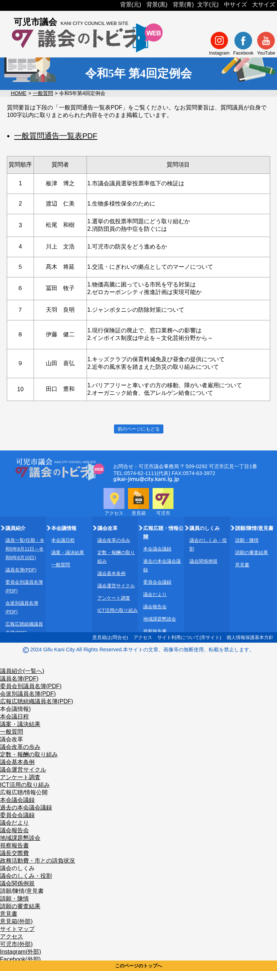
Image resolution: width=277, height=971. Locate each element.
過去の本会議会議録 (26, 807)
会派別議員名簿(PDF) (28, 694)
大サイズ (263, 4)
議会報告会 (155, 606)
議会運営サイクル (116, 585)
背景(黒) (157, 4)
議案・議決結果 (67, 552)
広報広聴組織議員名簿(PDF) (36, 701)
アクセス (142, 637)
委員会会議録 (157, 582)
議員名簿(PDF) (20, 570)
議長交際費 (14, 853)
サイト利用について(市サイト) (189, 637)
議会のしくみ (17, 868)
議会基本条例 (111, 573)
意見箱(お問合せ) (110, 637)
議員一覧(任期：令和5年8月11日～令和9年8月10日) (24, 549)
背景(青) (183, 4)
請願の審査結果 (251, 552)
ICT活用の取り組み (117, 610)
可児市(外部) (16, 944)
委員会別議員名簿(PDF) (31, 686)
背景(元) (130, 4)
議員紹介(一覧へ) (22, 671)
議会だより (155, 594)
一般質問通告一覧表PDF (55, 135)
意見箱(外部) (16, 921)
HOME (18, 93)
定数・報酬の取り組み (29, 754)
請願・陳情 (247, 540)
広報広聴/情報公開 (24, 792)
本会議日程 (63, 540)
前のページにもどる (139, 429)
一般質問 (43, 93)
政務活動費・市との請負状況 (37, 861)
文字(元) (208, 4)
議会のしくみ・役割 (26, 876)
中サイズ (235, 4)
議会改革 (11, 739)
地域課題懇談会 (159, 619)
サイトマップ (17, 929)
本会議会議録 (157, 549)
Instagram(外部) (20, 952)
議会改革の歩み (113, 540)
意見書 (242, 565)
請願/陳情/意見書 (22, 891)
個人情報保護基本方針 (250, 637)
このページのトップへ (138, 965)
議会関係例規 (203, 561)
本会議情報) (15, 709)
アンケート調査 (113, 598)
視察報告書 (155, 631)
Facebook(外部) (20, 959)
